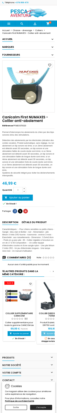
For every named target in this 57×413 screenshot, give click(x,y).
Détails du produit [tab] (34, 222)
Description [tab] (10, 222)
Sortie (16, 407)
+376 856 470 (21, 2)
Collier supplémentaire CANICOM (19, 314)
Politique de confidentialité (19, 401)
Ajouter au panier (17, 197)
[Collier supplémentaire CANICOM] (19, 283)
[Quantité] (17, 190)
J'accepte (41, 407)
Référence (7, 125)
